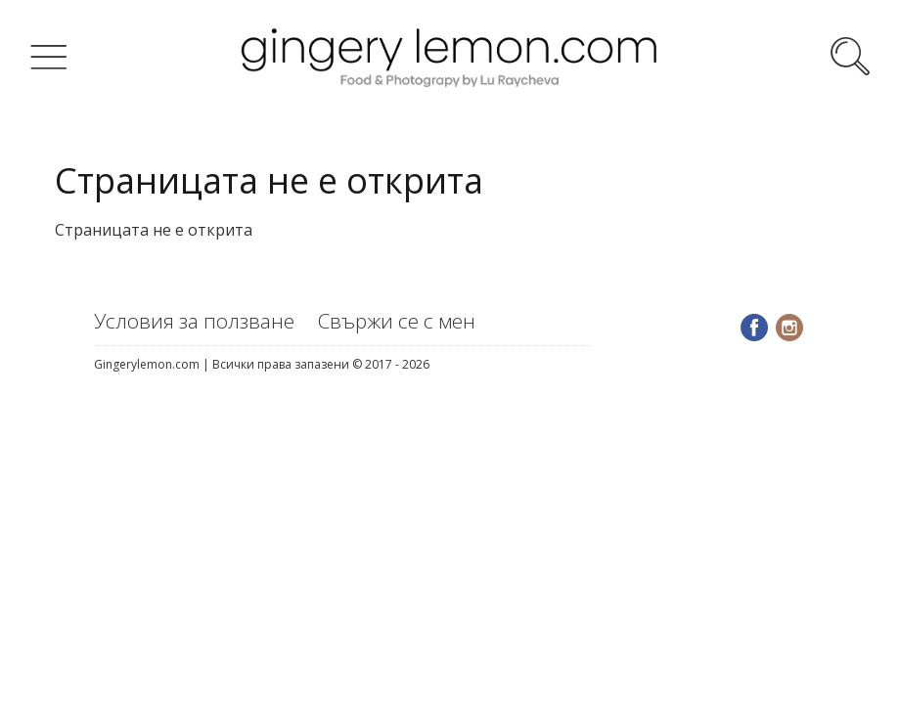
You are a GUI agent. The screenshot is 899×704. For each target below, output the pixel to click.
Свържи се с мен (396, 320)
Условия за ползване (194, 320)
